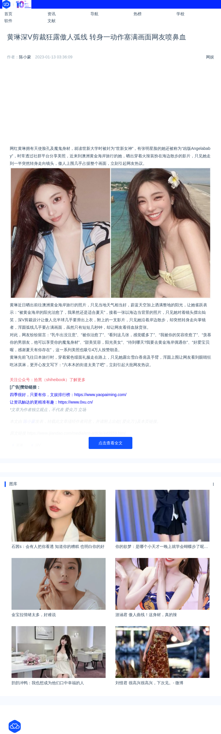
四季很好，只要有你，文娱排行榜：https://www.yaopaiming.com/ (68, 394)
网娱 (210, 57)
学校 (180, 14)
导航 (94, 14)
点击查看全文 (110, 443)
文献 (51, 20)
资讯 (51, 14)
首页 (8, 14)
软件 (8, 20)
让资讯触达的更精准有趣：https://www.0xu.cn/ (51, 402)
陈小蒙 (25, 57)
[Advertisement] (110, 104)
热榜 (138, 14)
